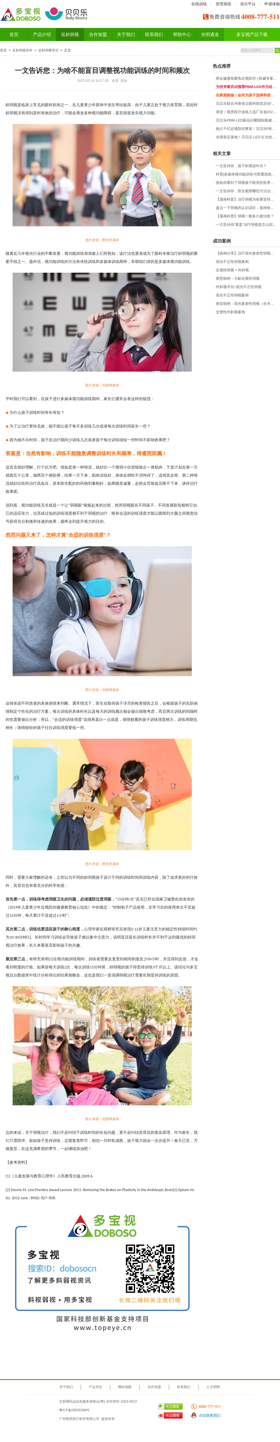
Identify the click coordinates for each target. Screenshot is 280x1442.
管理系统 (223, 4)
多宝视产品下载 (252, 34)
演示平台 (248, 4)
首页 (14, 34)
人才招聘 (213, 1387)
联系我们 (154, 34)
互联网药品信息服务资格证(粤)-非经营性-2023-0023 (98, 1401)
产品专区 (95, 1387)
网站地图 (125, 1387)
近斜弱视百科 (22, 50)
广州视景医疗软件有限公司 (79, 1419)
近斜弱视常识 (48, 50)
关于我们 (126, 34)
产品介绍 (42, 34)
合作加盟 (98, 34)
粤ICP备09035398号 (74, 1410)
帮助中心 (182, 34)
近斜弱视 (70, 34)
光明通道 (210, 34)
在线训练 (199, 4)
